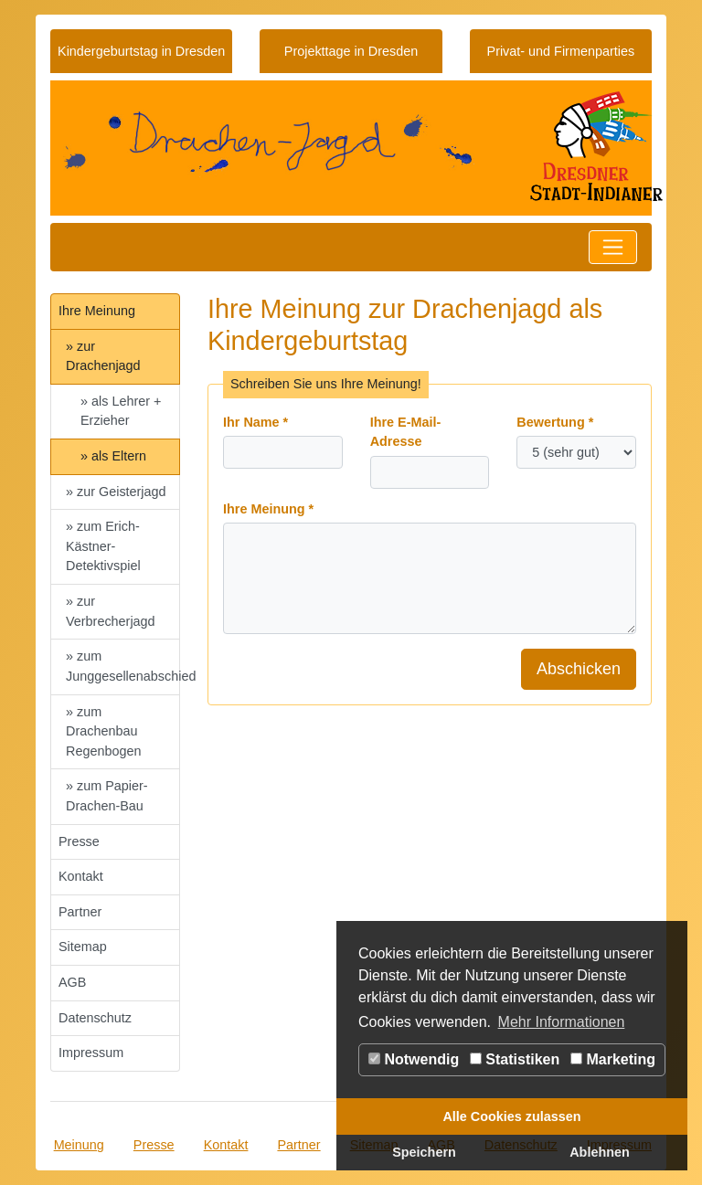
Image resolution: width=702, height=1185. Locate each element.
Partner (79, 912)
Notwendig (413, 1059)
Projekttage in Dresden (351, 51)
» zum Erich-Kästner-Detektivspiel (103, 546)
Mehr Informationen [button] (561, 1022)
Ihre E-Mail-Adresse (405, 432)
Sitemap (82, 946)
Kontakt (80, 876)
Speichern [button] (424, 1152)
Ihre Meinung (96, 310)
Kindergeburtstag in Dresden (141, 51)
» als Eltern (113, 456)
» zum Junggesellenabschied (123, 666)
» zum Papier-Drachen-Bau (107, 795)
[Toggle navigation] (613, 247)
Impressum (90, 1052)
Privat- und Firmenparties (561, 51)
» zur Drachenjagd (103, 356)
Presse (79, 841)
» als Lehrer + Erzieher (120, 411)
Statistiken (514, 1059)
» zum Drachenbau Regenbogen (103, 731)
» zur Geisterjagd (116, 491)
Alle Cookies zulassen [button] (511, 1116)
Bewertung (554, 422)
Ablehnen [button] (599, 1152)
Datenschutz (95, 1017)
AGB (72, 982)
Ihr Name (255, 422)
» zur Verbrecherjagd (110, 611)
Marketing (612, 1059)
